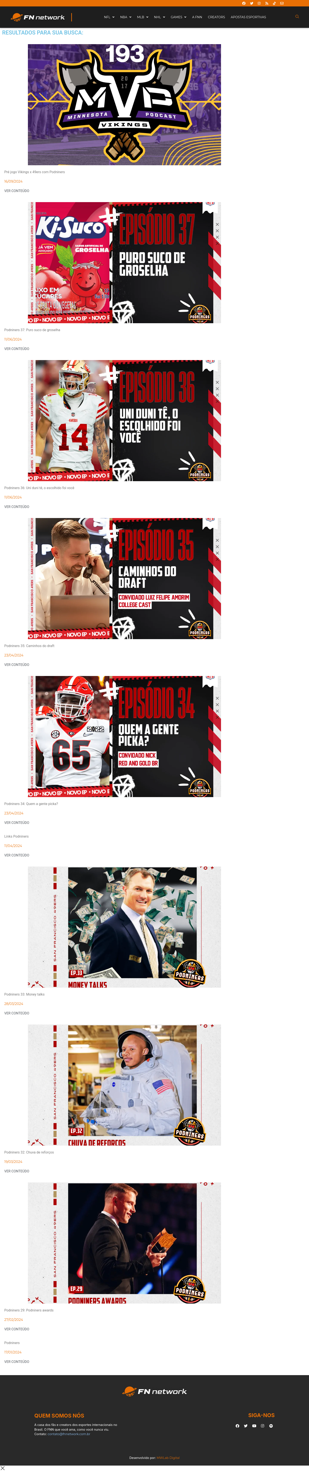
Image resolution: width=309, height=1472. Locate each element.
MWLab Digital (168, 1458)
